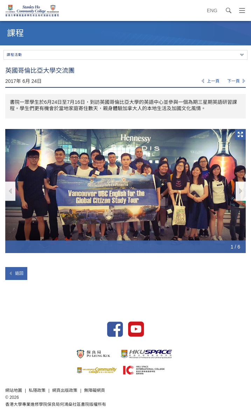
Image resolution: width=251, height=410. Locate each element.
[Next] (236, 81)
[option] (125, 191)
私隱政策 (37, 390)
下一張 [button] (240, 191)
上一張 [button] (10, 191)
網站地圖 (13, 390)
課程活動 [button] (125, 55)
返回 (16, 273)
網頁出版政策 (64, 390)
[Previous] (210, 81)
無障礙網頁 (94, 390)
